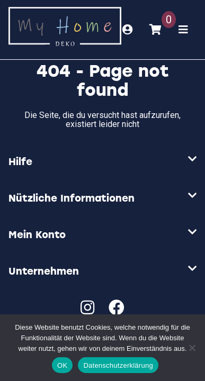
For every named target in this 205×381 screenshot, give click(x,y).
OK (62, 365)
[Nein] (191, 347)
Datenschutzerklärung (118, 365)
